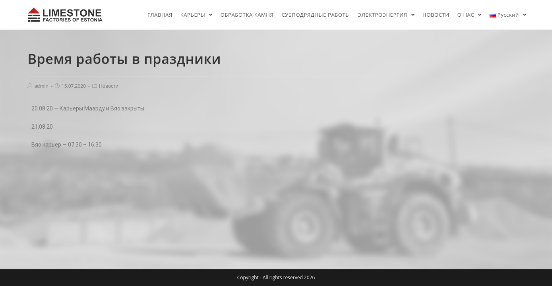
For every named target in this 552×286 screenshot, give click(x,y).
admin (41, 86)
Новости (108, 86)
